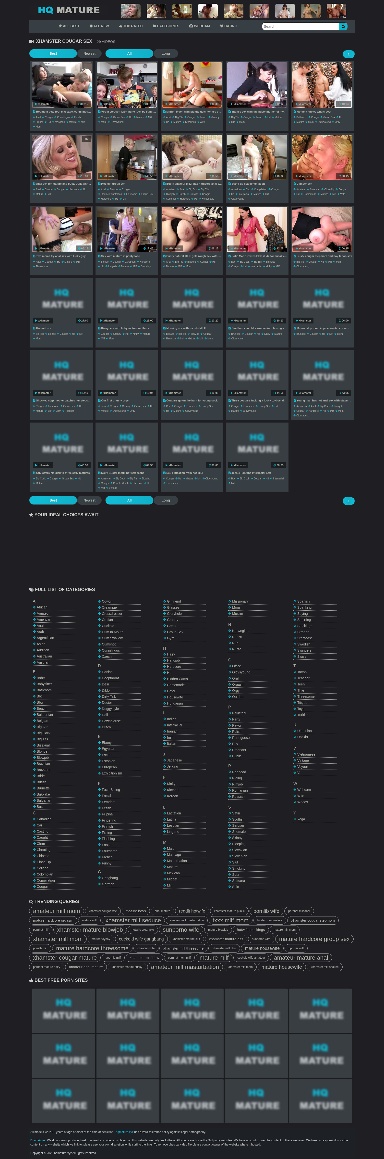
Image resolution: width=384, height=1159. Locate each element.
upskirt (302, 737)
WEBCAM (199, 26)
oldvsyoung (117, 122)
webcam (304, 790)
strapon (303, 632)
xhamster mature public (229, 911)
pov (235, 744)
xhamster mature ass (226, 939)
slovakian (239, 850)
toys (300, 709)
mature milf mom (285, 929)
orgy (337, 122)
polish (236, 732)
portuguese (241, 738)
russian (238, 796)
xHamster (42, 104)
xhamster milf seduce (133, 920)
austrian (43, 662)
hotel (171, 691)
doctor (107, 703)
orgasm (238, 684)
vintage (113, 488)
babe (41, 678)
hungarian (175, 703)
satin (236, 813)
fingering (109, 820)
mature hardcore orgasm (53, 920)
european (130, 261)
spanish (303, 601)
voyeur (302, 767)
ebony (107, 743)
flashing (108, 839)
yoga (301, 819)
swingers (304, 650)
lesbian (173, 825)
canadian (44, 819)
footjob (107, 845)
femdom (108, 802)
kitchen (173, 790)
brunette (270, 261)
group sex (119, 117)
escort (107, 755)
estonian (108, 761)
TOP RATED (131, 26)
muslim (237, 614)
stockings (190, 122)
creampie (109, 607)
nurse (236, 649)
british (182, 194)
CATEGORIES (166, 26)
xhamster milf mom (58, 939)
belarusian (45, 715)
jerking (172, 766)
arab (40, 632)
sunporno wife (181, 929)
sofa (235, 874)
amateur (170, 189)
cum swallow (112, 638)
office (236, 666)
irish (170, 737)
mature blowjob (218, 929)
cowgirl (206, 194)
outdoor (238, 697)
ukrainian (304, 731)
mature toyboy (101, 939)
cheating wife (146, 948)
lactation (174, 813)
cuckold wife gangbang (141, 939)
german (108, 884)
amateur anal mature (86, 967)
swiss (301, 656)
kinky (269, 266)
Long (118, 53)
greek (171, 626)
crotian (107, 620)
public (236, 756)
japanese (174, 760)
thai (300, 690)
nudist (237, 637)
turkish (302, 715)
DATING (228, 26)
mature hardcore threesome (92, 948)
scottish (238, 819)
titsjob (302, 703)
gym (170, 638)
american (236, 189)
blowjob (170, 194)
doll (105, 715)
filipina (107, 814)
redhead (239, 772)
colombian (45, 874)
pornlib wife (266, 911)
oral (235, 678)
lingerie (112, 266)
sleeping (239, 844)
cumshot (171, 198)
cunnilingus (63, 117)
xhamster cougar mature (65, 957)
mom (38, 126)
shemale (239, 832)
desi (105, 684)
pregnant (239, 750)
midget (172, 879)
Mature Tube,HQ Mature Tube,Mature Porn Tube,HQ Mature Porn (68, 10)
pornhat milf (40, 929)
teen (301, 684)
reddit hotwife (192, 911)
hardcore (74, 189)
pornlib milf (40, 948)
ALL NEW (99, 26)
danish (107, 672)
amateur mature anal (301, 957)
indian (171, 719)
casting (42, 831)
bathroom (301, 117)
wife (202, 122)
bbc (248, 189)
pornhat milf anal (299, 911)
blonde (48, 189)
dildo (106, 690)
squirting (304, 620)
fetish (77, 117)
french (39, 122)
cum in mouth (121, 483)
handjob (173, 660)
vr (298, 773)
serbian (238, 825)
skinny (237, 838)
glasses (173, 607)
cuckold (108, 626)
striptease (305, 638)
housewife (175, 697)
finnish (107, 826)
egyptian (108, 749)
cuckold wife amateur (251, 957)
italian (171, 744)
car (168, 406)
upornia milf (296, 948)
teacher (69, 411)
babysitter (44, 684)
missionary (240, 601)
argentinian (45, 638)
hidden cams (177, 679)
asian (41, 644)
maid (170, 848)
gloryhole (174, 614)
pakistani (239, 713)
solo (235, 887)
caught (42, 837)
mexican (173, 873)
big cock (245, 261)
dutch (106, 727)
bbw (103, 406)
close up (329, 189)
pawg (236, 725)
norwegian (240, 631)
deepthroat (110, 678)
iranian (172, 731)
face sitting (111, 790)
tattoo (302, 672)
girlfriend (174, 601)
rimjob (237, 784)
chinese (43, 856)
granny (215, 117)
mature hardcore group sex (314, 939)
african (42, 607)
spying (302, 614)
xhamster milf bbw (224, 948)
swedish (303, 644)
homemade (208, 198)
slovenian (239, 856)
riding (237, 778)
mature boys (136, 911)
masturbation (177, 861)
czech (107, 656)
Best (41, 53)
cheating (43, 850)
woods (302, 802)
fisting (107, 833)
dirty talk (109, 696)
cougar (49, 117)
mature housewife (262, 948)
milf (83, 122)
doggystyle (110, 709)
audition (43, 650)
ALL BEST (69, 26)
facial (106, 796)
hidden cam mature (270, 920)
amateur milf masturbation (187, 920)
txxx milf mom (231, 920)
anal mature (162, 911)
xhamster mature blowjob (90, 929)
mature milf (89, 920)
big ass (193, 189)
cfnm (41, 844)
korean (172, 796)
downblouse (111, 721)
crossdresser (112, 614)
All (94, 53)
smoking (238, 868)
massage (60, 122)
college (42, 868)
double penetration (111, 194)
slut (235, 862)
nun (235, 643)
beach (42, 708)
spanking (304, 607)
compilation (260, 189)
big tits (179, 117)
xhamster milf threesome (183, 948)
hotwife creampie (143, 929)
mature (73, 122)
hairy (171, 654)
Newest (66, 53)
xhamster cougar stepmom (313, 920)
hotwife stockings (251, 929)
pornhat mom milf (179, 957)
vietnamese (306, 754)
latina (171, 819)
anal (38, 117)
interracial (244, 194)
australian (44, 656)
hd (49, 122)
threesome (42, 266)
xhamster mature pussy (127, 967)
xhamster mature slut (186, 939)
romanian (240, 790)
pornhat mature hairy (46, 967)
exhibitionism (112, 773)
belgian (42, 721)
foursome (131, 194)
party (236, 719)
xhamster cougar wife (103, 911)
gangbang (110, 878)
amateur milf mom (56, 911)
